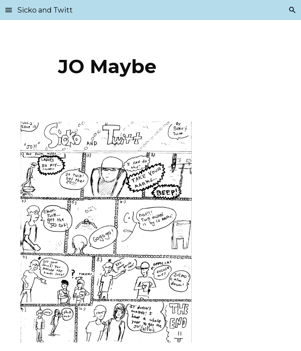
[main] (107, 66)
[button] (8, 10)
